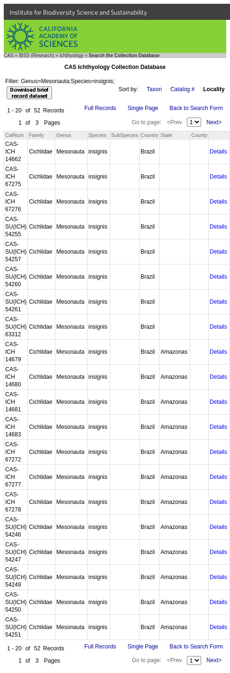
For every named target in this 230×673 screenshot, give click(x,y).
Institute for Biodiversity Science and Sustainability (78, 12)
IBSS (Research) (36, 55)
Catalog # (182, 89)
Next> (213, 122)
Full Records (100, 108)
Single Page (143, 108)
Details (218, 151)
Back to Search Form (196, 108)
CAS (9, 55)
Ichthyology (72, 55)
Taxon (154, 89)
